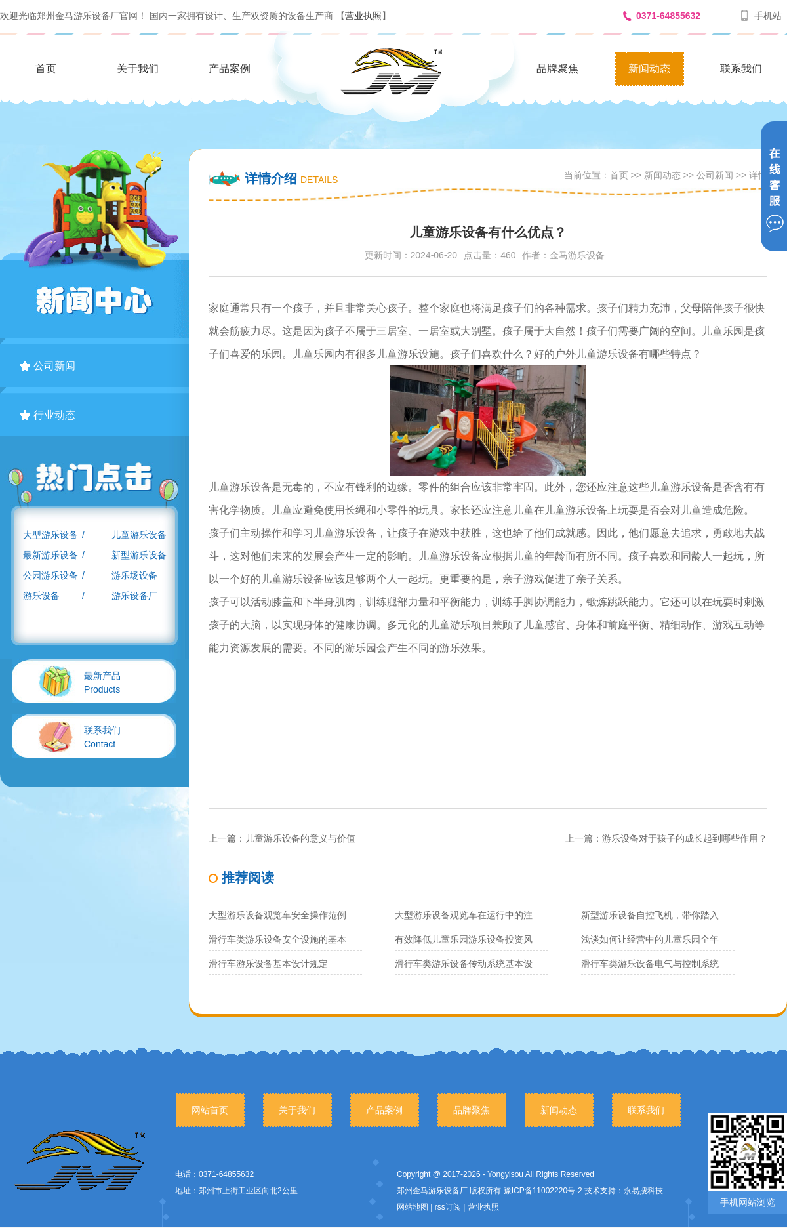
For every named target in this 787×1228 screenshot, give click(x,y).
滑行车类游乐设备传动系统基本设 (464, 963)
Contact (102, 737)
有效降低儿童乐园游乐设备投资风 (464, 939)
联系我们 (741, 68)
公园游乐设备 (50, 575)
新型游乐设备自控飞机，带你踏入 (650, 915)
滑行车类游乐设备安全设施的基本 (277, 939)
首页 (45, 68)
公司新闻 (47, 365)
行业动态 (47, 414)
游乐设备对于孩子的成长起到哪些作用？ (684, 838)
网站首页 (210, 1110)
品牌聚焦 (557, 68)
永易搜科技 (643, 1190)
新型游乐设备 (139, 555)
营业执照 (363, 15)
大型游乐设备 (50, 534)
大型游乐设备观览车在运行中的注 (464, 915)
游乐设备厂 (134, 595)
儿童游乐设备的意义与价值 (300, 838)
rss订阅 (448, 1207)
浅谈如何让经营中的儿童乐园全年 (650, 939)
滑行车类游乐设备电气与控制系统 (650, 963)
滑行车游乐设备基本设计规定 (268, 963)
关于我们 (138, 68)
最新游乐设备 (50, 555)
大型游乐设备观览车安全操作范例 (277, 915)
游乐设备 (41, 595)
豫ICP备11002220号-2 (543, 1190)
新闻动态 (649, 68)
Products (102, 682)
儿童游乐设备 (139, 534)
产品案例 (230, 68)
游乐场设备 (134, 575)
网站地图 (412, 1207)
